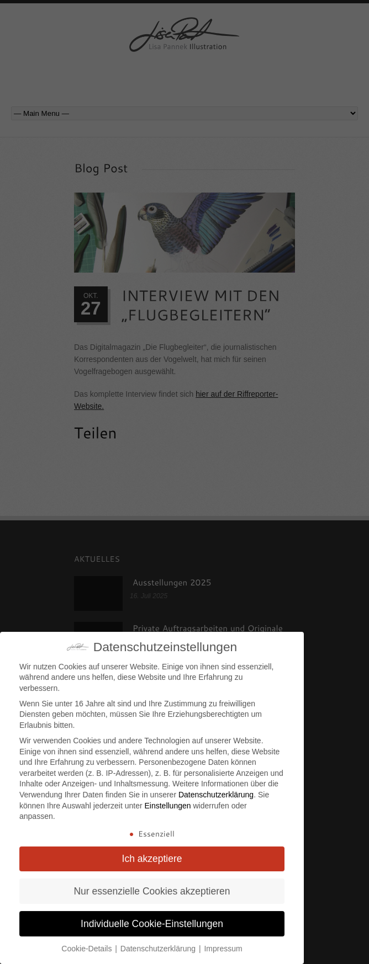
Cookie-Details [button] (87, 943)
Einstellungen (167, 800)
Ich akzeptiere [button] (152, 853)
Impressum (223, 943)
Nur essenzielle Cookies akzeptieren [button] (151, 885)
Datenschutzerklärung (216, 789)
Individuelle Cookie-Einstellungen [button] (152, 918)
